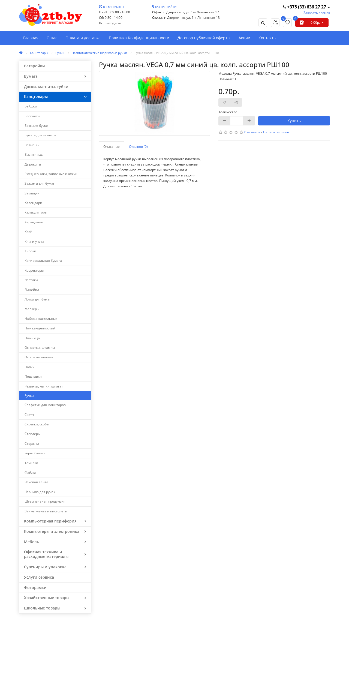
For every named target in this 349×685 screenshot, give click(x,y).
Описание (111, 146)
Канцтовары (39, 53)
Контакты (267, 37)
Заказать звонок (316, 12)
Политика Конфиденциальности (139, 37)
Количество (227, 112)
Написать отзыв (276, 132)
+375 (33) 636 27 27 (305, 7)
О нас (52, 37)
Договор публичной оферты (203, 37)
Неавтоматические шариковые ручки (99, 53)
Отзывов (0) (138, 146)
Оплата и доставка (83, 37)
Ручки (59, 53)
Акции (244, 37)
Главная (30, 37)
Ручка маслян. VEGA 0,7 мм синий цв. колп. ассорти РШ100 (177, 53)
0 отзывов (252, 132)
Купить (294, 120)
